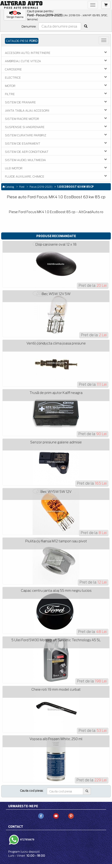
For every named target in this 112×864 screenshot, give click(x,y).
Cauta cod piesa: (31, 790)
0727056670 (26, 839)
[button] (15, 14)
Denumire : (29, 26)
